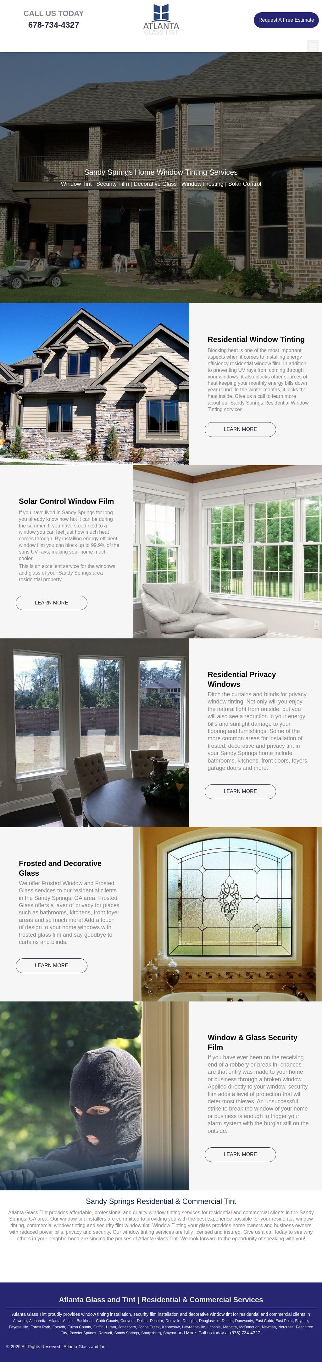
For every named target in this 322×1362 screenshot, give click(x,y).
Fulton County (125, 1326)
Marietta (298, 1326)
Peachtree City (88, 1332)
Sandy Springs (171, 1332)
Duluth (251, 1320)
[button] (313, 46)
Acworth (15, 1320)
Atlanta (54, 1320)
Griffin (147, 1326)
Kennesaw (230, 1326)
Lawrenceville (256, 1326)
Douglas (208, 1320)
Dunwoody (270, 1320)
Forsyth (101, 1326)
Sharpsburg (198, 1332)
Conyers (138, 1320)
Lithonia (279, 1326)
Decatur (170, 1320)
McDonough (21, 1332)
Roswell (146, 1332)
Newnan (43, 1332)
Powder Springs (120, 1332)
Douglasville (230, 1320)
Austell (70, 1320)
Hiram (161, 1326)
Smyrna (220, 1332)
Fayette (34, 1326)
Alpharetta (35, 1320)
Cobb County (114, 1320)
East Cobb (294, 1320)
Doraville (189, 1320)
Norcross (62, 1332)
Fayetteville (56, 1326)
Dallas (154, 1320)
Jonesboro (180, 1326)
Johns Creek (205, 1326)
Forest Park (80, 1326)
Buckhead (89, 1320)
